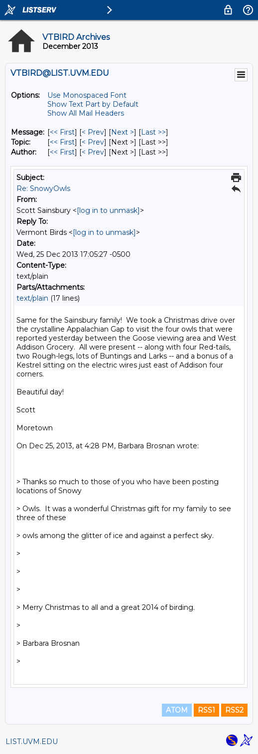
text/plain (32, 298)
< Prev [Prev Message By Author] (93, 152)
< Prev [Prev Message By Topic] (93, 142)
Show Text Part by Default (92, 104)
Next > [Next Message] (122, 132)
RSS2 (234, 710)
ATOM (177, 710)
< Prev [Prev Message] (93, 132)
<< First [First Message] (62, 132)
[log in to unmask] (108, 210)
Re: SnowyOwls (43, 188)
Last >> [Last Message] (153, 132)
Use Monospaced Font (87, 95)
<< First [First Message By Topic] (62, 142)
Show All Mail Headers (85, 113)
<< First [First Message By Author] (62, 152)
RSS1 (206, 710)
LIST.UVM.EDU (31, 741)
